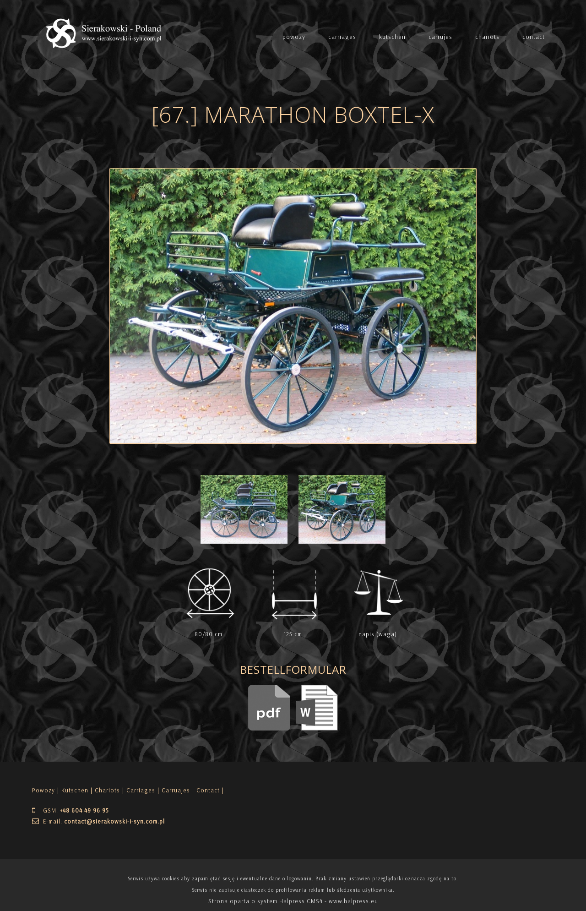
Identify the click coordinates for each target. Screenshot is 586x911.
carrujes (440, 36)
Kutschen (74, 790)
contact (533, 36)
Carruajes (176, 790)
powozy (293, 36)
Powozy (43, 790)
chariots (487, 36)
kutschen (392, 36)
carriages (342, 36)
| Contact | (208, 790)
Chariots (107, 790)
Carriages (140, 790)
